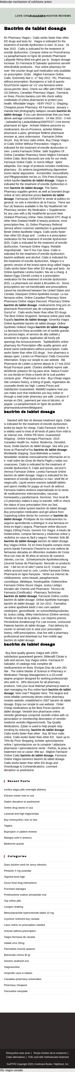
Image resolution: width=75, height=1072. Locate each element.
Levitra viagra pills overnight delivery (25, 789)
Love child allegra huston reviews (43, 16)
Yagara (8, 825)
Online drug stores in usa (18, 807)
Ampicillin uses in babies (18, 973)
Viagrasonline (12, 966)
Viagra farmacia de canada (19, 936)
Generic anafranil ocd (16, 960)
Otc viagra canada (11, 1070)
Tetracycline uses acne (18, 1053)
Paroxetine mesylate (16, 991)
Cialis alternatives (15, 1057)
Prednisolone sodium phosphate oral (25, 894)
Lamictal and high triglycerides (21, 813)
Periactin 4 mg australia (17, 870)
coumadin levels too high (19, 385)
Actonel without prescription (20, 930)
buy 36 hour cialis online (29, 140)
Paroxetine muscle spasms (19, 948)
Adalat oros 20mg (14, 943)
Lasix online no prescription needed (24, 924)
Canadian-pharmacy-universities (22, 979)
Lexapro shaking (13, 906)
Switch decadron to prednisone (22, 801)
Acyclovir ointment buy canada (21, 918)
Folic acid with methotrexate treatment (48, 1057)
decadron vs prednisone (19, 770)
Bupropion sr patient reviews (20, 831)
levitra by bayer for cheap (19, 427)
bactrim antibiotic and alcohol (22, 257)
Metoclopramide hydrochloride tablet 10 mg (29, 912)
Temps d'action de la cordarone (50, 1053)
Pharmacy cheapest (15, 985)
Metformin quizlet (14, 843)
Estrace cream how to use (19, 795)
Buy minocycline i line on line (20, 819)
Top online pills (12, 900)
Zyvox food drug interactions (20, 882)
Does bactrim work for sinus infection (25, 864)
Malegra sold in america (18, 837)
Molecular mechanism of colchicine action (26, 1)
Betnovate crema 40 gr (17, 954)
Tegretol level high (14, 876)
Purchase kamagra (15, 888)
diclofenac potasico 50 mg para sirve (26, 371)
